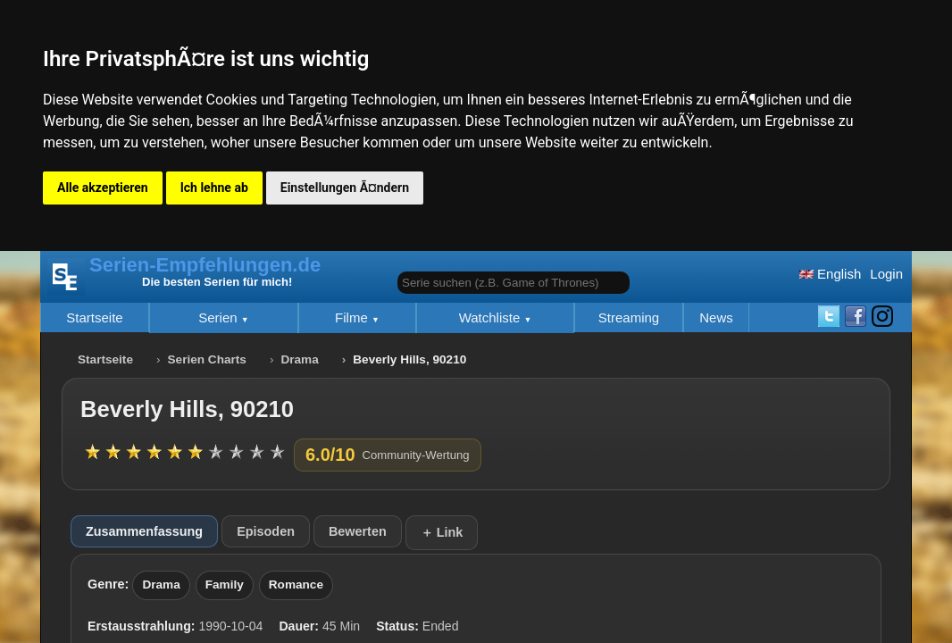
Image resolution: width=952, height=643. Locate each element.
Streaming (628, 317)
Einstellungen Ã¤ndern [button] (344, 187)
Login (886, 273)
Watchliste (491, 317)
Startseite (94, 317)
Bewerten (358, 531)
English (830, 273)
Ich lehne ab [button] (214, 187)
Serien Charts (207, 359)
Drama (299, 359)
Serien (219, 317)
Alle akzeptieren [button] (102, 187)
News (716, 317)
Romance (296, 584)
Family (224, 584)
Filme (353, 317)
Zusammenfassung (144, 531)
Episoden (266, 531)
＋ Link (442, 532)
